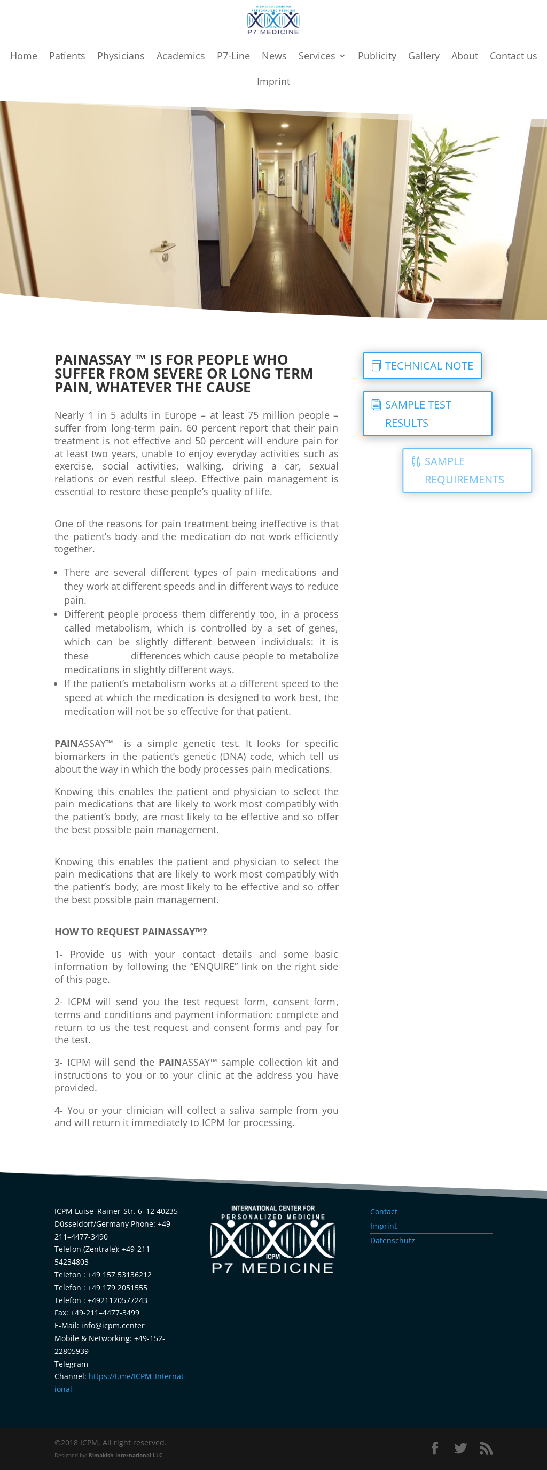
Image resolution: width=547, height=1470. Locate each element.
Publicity (377, 57)
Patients (67, 57)
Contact (383, 1211)
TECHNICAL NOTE (462, 365)
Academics (181, 57)
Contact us (513, 57)
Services (317, 57)
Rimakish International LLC (125, 1455)
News (274, 57)
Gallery (424, 57)
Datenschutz (392, 1240)
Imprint (273, 83)
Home (23, 57)
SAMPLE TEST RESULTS (451, 413)
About (464, 57)
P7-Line (233, 57)
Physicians (121, 57)
